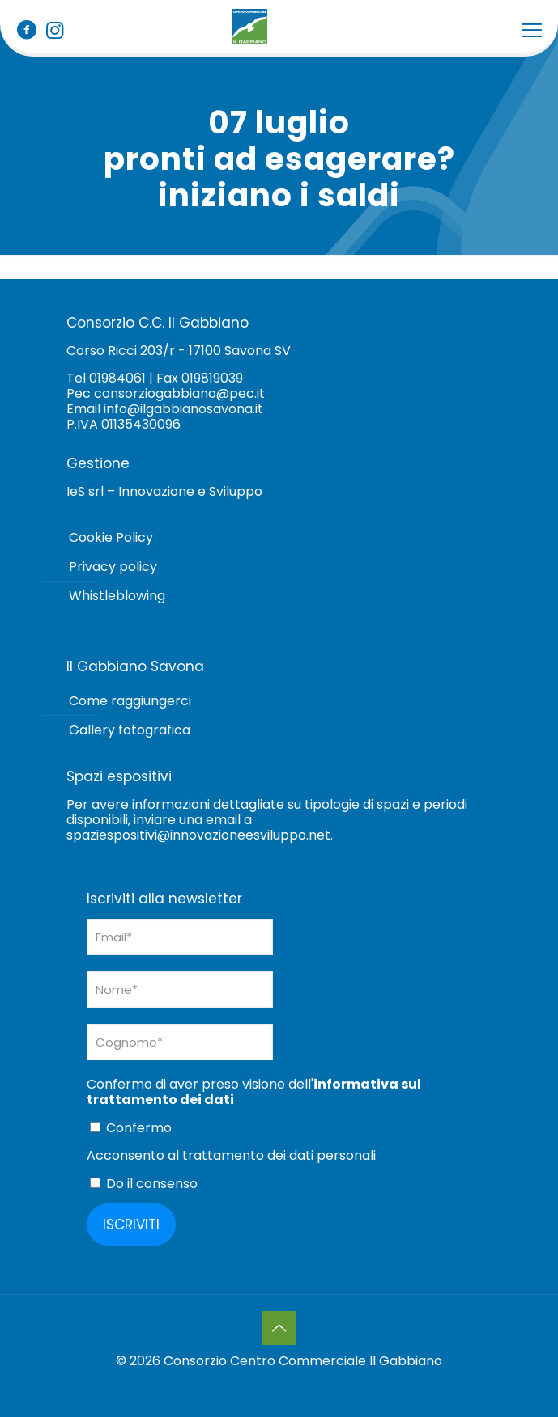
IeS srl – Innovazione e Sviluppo (164, 491)
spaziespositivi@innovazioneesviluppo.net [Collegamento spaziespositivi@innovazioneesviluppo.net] (198, 835)
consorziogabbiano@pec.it (179, 393)
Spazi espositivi (119, 776)
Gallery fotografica (129, 730)
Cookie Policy (111, 537)
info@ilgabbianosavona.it (183, 409)
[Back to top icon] (279, 1328)
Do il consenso (144, 1183)
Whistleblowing (117, 595)
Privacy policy (113, 566)
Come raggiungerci (130, 701)
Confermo (131, 1127)
